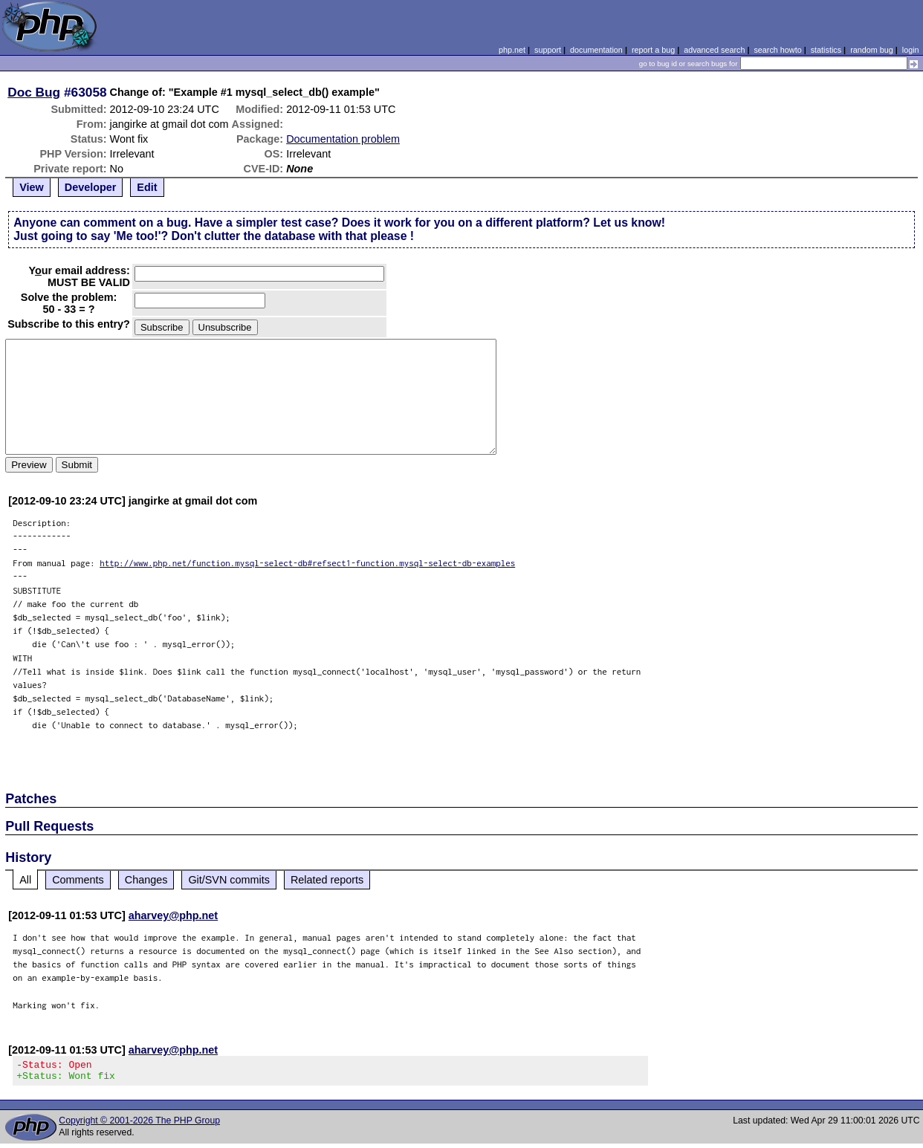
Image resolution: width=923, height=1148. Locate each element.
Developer (91, 187)
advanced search (714, 49)
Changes (146, 880)
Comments (78, 880)
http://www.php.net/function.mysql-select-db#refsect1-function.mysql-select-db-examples (307, 563)
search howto (777, 49)
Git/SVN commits (229, 880)
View (31, 187)
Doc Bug (33, 92)
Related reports (327, 880)
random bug (871, 49)
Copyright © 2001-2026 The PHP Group (139, 1125)
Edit (147, 187)
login (910, 49)
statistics (826, 49)
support (547, 49)
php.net (512, 49)
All (25, 880)
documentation (596, 49)
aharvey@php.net (173, 915)
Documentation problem (343, 139)
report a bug (653, 49)
